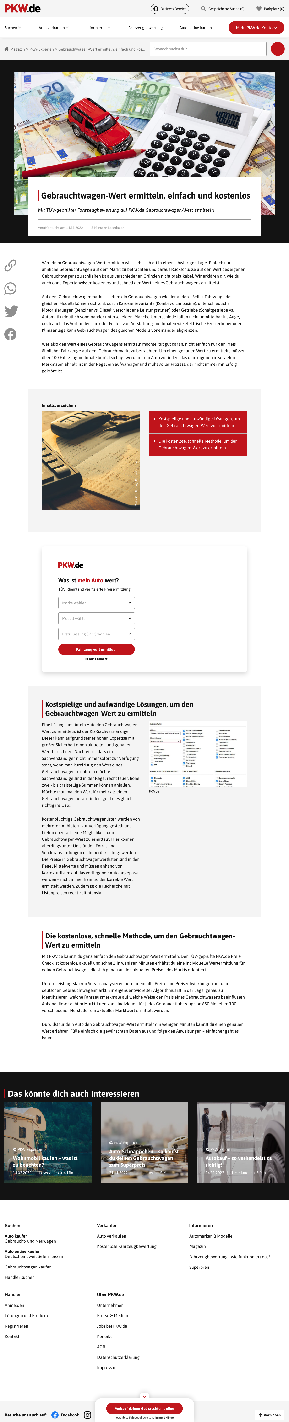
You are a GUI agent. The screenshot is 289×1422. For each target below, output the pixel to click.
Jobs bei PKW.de (112, 1321)
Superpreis (199, 1265)
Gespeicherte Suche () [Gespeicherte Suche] (223, 8)
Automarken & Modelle (211, 1235)
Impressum (107, 1360)
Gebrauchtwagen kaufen (28, 1265)
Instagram (103, 1407)
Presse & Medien (112, 1311)
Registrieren (16, 1321)
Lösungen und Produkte (27, 1311)
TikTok (133, 1407)
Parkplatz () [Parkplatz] (270, 8)
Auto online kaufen (196, 27)
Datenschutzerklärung (118, 1350)
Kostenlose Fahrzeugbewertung (127, 1245)
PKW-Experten (41, 49)
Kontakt (12, 1331)
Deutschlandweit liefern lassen (51, 1253)
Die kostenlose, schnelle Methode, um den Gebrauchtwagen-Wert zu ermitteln (198, 444)
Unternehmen (110, 1301)
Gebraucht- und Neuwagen (51, 1238)
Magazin (17, 49)
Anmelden (14, 1301)
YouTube (162, 1407)
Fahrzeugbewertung (145, 27)
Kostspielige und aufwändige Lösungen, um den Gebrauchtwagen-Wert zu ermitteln (199, 422)
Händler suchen (20, 1275)
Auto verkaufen (111, 1235)
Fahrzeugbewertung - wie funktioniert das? (229, 1255)
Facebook (70, 1407)
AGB (101, 1341)
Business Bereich (169, 8)
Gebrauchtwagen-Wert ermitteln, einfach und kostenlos (105, 49)
